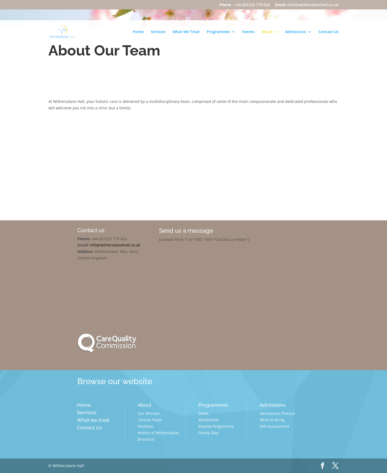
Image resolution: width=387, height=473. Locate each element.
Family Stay (208, 432)
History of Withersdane (158, 432)
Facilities (145, 426)
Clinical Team (150, 419)
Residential (208, 419)
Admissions (295, 32)
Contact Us (328, 32)
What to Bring (272, 419)
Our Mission (149, 413)
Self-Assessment (274, 426)
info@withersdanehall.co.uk (307, 5)
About (267, 32)
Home (138, 32)
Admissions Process (277, 413)
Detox (203, 413)
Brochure (146, 439)
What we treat (93, 420)
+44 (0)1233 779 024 (244, 5)
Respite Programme (216, 426)
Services (158, 32)
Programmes (218, 32)
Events (248, 32)
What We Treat (186, 32)
